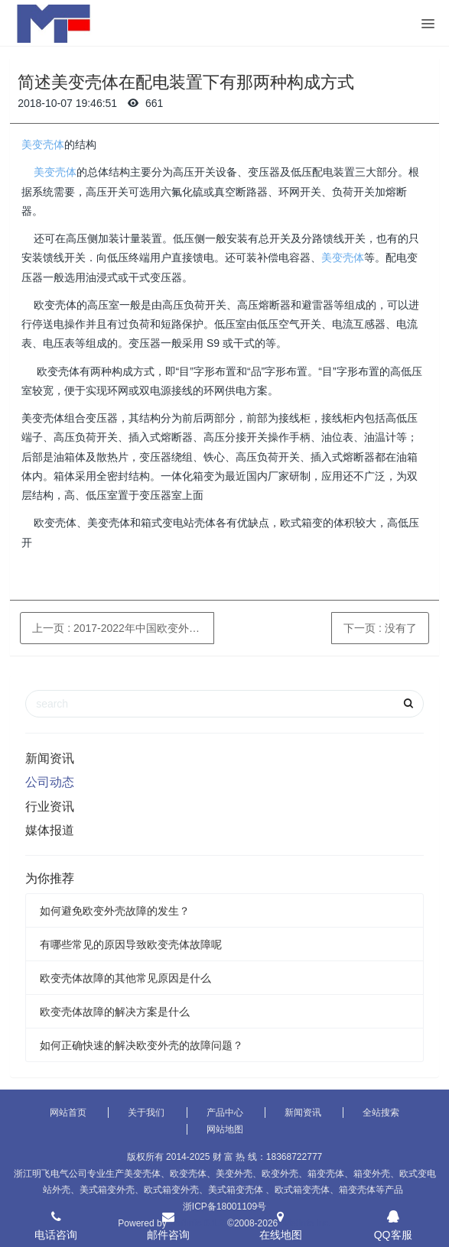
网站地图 (225, 1129)
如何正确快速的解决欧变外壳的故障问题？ (141, 1045)
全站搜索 (381, 1112)
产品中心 (225, 1112)
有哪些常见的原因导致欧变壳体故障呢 (131, 944)
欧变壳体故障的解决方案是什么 (115, 1012)
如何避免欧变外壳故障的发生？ (115, 911)
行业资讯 (49, 806)
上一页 (123, 628)
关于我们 (146, 1112)
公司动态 (49, 782)
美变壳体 (42, 144)
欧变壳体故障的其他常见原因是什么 (125, 978)
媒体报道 (49, 830)
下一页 (380, 628)
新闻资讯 (49, 758)
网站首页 (68, 1112)
